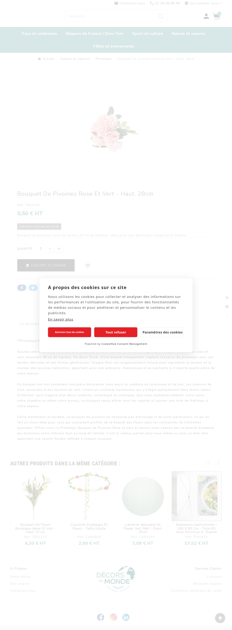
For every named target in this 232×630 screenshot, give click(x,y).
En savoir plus (60, 319)
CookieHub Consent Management (124, 343)
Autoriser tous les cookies (69, 332)
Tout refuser (115, 332)
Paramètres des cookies (163, 332)
